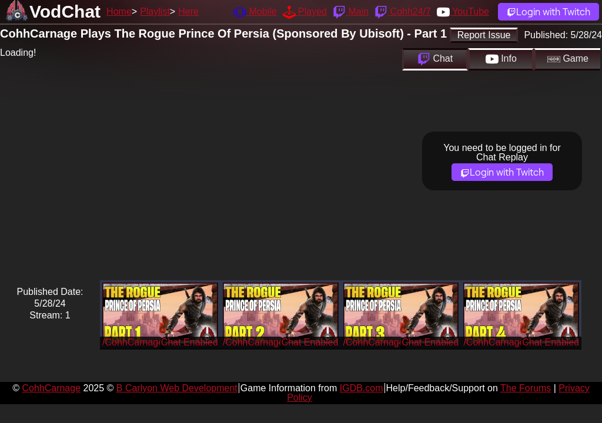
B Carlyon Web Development (177, 388)
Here (188, 11)
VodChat (65, 11)
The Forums (525, 388)
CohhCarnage (51, 388)
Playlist (155, 11)
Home (119, 11)
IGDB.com (361, 388)
